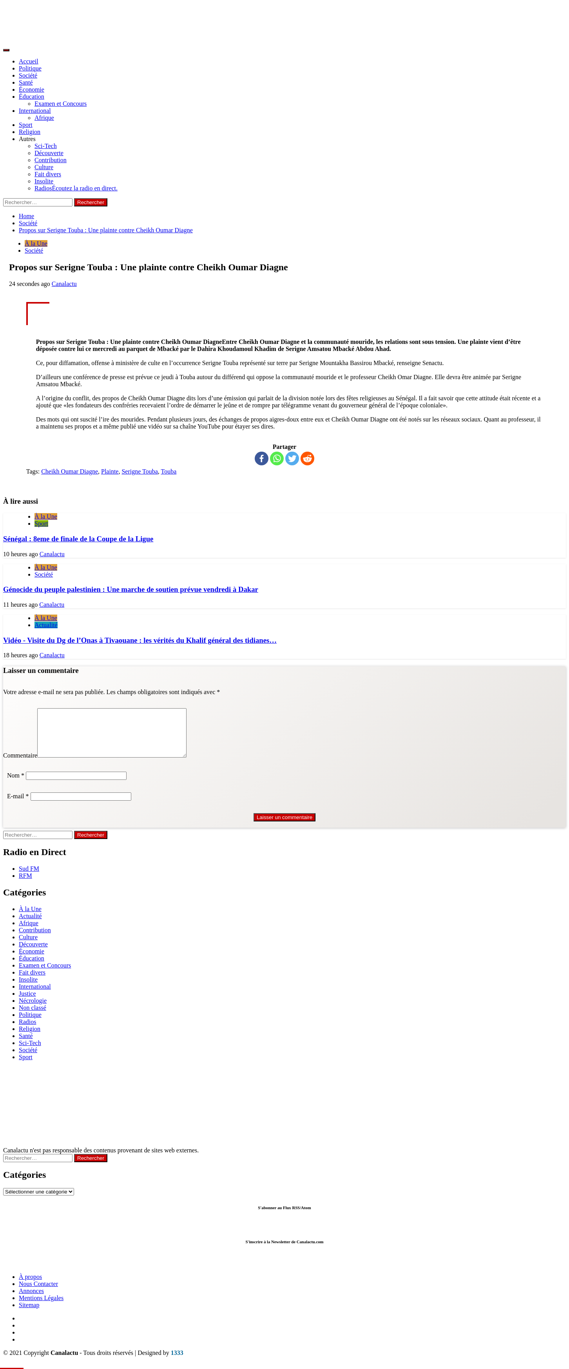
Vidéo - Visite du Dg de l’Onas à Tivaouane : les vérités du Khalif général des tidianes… (140, 640)
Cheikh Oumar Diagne (69, 471)
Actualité (46, 625)
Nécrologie (33, 1010)
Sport (26, 124)
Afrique (44, 117)
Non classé (32, 1017)
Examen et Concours (60, 103)
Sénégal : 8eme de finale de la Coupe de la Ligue (78, 539)
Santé (26, 82)
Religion (29, 131)
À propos (30, 1286)
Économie (31, 89)
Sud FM (29, 878)
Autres (27, 139)
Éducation (31, 96)
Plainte (109, 471)
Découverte (48, 153)
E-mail (18, 805)
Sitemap (29, 1314)
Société (28, 75)
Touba (169, 471)
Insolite (43, 181)
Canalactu (64, 283)
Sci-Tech (45, 146)
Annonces (31, 1300)
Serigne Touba (139, 471)
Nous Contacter (38, 1293)
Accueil (28, 61)
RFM (25, 885)
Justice (27, 1003)
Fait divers (47, 174)
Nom (15, 784)
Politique (30, 68)
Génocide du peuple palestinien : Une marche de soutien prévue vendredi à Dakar (130, 589)
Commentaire (20, 764)
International (35, 110)
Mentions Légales (41, 1307)
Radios (76, 188)
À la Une (36, 243)
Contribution (50, 160)
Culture (43, 167)
